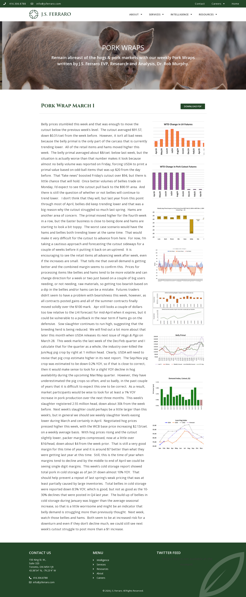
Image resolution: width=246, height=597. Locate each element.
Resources (208, 14)
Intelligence (181, 14)
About (135, 14)
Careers (218, 4)
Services (156, 14)
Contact (200, 3)
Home (235, 3)
